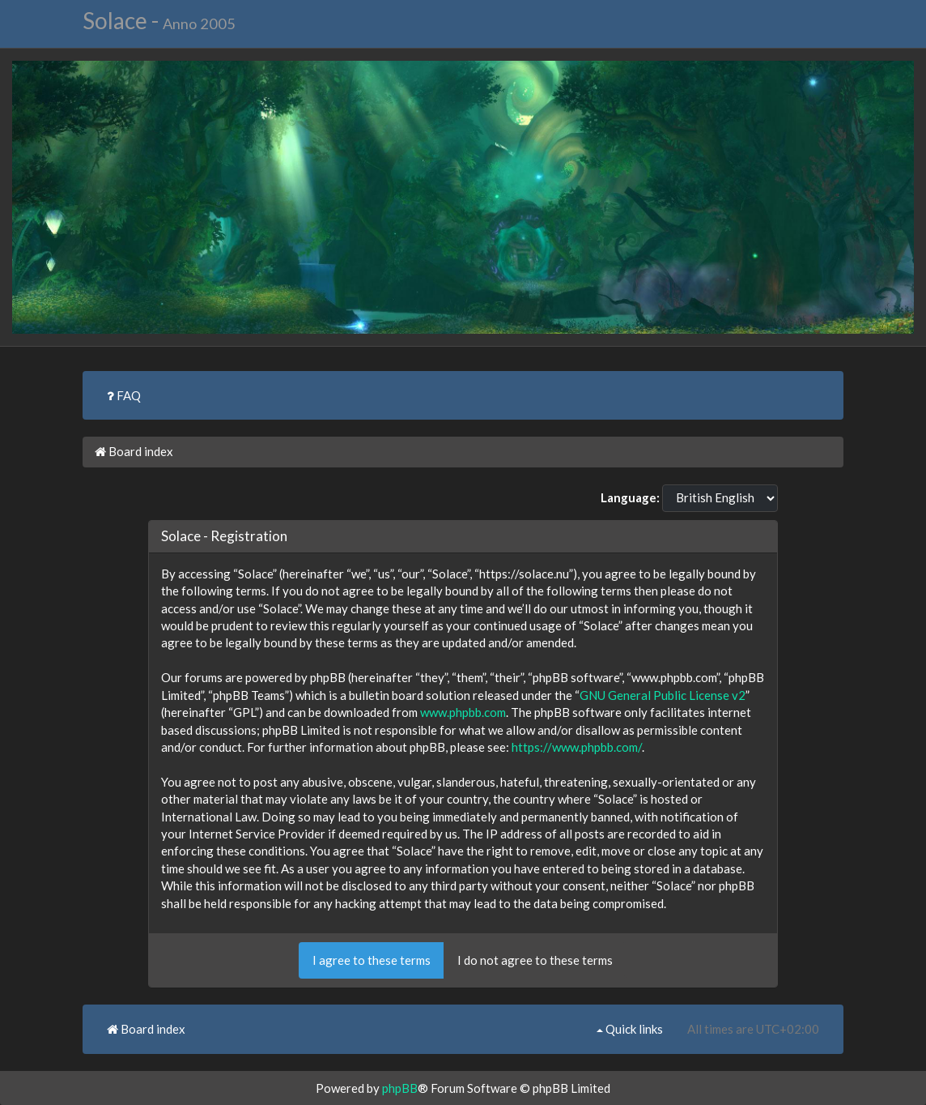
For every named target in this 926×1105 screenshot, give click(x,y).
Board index (134, 451)
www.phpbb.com (463, 712)
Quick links (630, 1029)
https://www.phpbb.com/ (577, 747)
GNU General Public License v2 (662, 695)
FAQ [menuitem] (124, 395)
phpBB (400, 1088)
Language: (630, 497)
